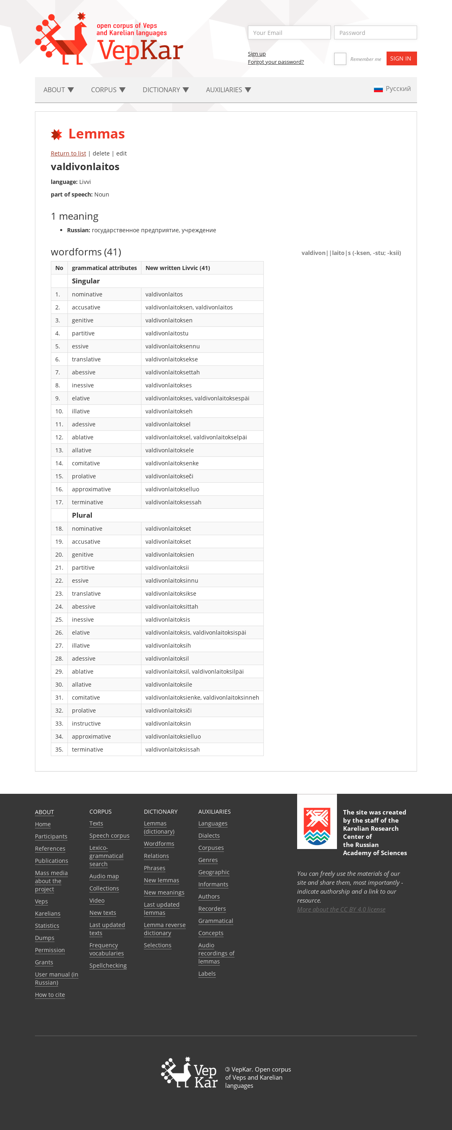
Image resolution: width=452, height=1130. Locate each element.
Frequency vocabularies (106, 949)
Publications (51, 860)
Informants (213, 884)
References (50, 848)
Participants (51, 836)
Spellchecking (108, 965)
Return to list (68, 153)
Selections (158, 945)
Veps (41, 901)
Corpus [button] (108, 89)
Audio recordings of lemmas (216, 953)
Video (96, 900)
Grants (44, 962)
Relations (156, 856)
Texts (96, 823)
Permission (50, 950)
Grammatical (215, 921)
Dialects (209, 835)
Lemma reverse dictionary (165, 929)
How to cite (50, 994)
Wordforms (159, 843)
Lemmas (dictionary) (159, 827)
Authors (209, 896)
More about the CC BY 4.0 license (341, 909)
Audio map (104, 876)
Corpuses (211, 847)
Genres (208, 860)
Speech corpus (109, 835)
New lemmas (161, 880)
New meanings (164, 892)
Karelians (48, 913)
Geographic (214, 872)
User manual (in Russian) (56, 978)
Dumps (44, 938)
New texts (102, 912)
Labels (207, 973)
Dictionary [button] (166, 89)
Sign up (257, 53)
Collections (104, 888)
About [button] (58, 89)
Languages (213, 823)
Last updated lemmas (162, 908)
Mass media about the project (51, 881)
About (44, 812)
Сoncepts (211, 933)
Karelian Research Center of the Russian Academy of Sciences (375, 840)
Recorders (212, 908)
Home (43, 824)
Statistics (47, 925)
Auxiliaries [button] (228, 89)
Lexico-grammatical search (106, 856)
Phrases (154, 868)
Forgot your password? (276, 61)
